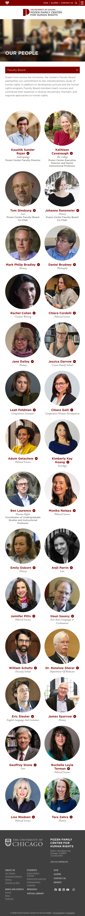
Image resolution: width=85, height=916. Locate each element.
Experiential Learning (36, 879)
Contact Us (67, 3)
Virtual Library (35, 893)
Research (32, 889)
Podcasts (9, 899)
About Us (10, 870)
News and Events (14, 889)
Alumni (54, 3)
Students (32, 870)
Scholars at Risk (12, 883)
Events (8, 892)
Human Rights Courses (33, 874)
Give (46, 3)
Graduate (31, 885)
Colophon (70, 913)
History (8, 880)
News (7, 896)
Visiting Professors (13, 877)
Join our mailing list (59, 862)
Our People (10, 873)
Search (75, 3)
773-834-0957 (56, 856)
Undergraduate (33, 882)
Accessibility (59, 913)
